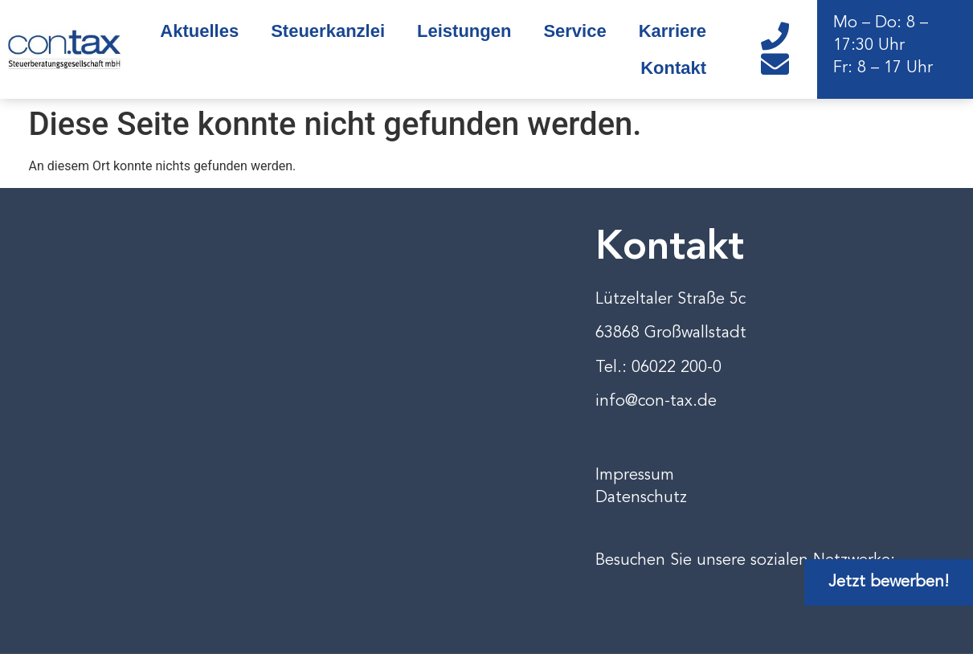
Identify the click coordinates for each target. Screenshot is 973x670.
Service (574, 31)
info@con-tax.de (656, 402)
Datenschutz (641, 498)
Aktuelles (199, 31)
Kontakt (673, 68)
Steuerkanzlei (328, 31)
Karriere (672, 31)
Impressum (634, 476)
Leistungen (464, 31)
